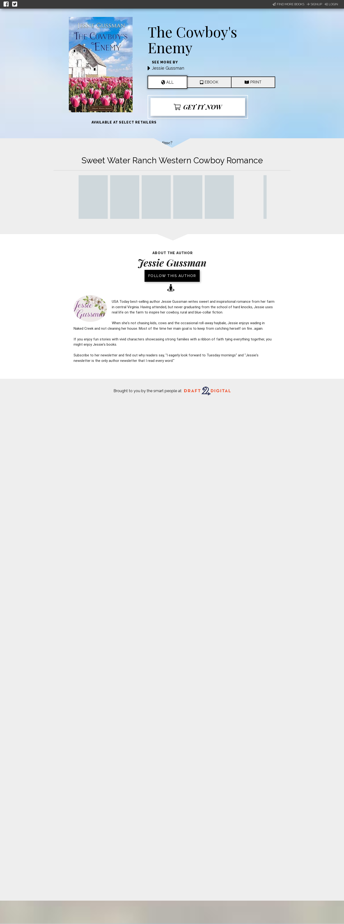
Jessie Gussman (168, 68)
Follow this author (172, 276)
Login (331, 4)
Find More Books (288, 4)
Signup (314, 4)
